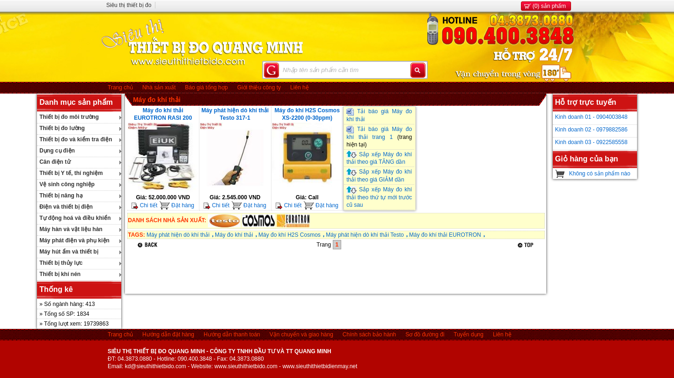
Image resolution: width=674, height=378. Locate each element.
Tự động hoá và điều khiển (74, 218)
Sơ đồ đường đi (424, 334)
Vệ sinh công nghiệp (67, 184)
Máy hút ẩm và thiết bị (68, 251)
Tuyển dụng (469, 334)
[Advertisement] (297, 273)
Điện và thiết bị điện (66, 207)
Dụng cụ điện (57, 150)
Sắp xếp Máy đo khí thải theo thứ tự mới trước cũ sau (379, 197)
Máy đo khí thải (156, 99)
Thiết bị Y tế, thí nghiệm (71, 173)
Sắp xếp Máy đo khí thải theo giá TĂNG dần (379, 158)
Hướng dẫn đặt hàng (168, 334)
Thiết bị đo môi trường (69, 117)
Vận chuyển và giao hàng (301, 334)
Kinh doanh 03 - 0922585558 (591, 142)
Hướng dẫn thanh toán (232, 334)
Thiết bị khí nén (60, 274)
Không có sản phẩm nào (599, 173)
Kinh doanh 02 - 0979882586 (591, 129)
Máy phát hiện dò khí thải (178, 235)
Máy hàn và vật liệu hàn (71, 229)
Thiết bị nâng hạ (60, 195)
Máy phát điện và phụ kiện (74, 240)
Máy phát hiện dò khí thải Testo (365, 235)
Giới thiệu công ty (259, 87)
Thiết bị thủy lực (60, 263)
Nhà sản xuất (159, 87)
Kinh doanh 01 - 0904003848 (591, 117)
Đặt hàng (176, 205)
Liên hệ (299, 87)
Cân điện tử (54, 162)
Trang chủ (120, 87)
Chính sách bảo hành (369, 334)
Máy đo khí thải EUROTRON (445, 235)
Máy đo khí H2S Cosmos (289, 235)
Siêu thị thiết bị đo (128, 5)
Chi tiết (144, 205)
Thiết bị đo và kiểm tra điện (75, 139)
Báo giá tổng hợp (206, 87)
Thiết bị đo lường (62, 128)
